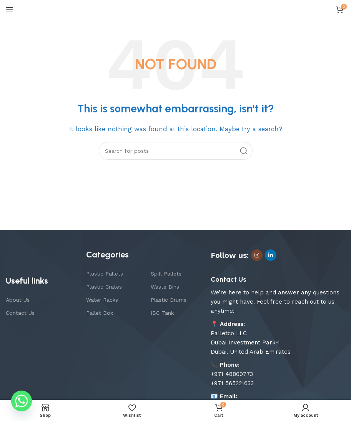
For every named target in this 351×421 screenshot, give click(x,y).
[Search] (176, 151)
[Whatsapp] (21, 401)
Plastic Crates (104, 287)
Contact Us (20, 313)
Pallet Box (99, 313)
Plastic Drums (168, 300)
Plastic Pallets (104, 274)
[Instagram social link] (257, 255)
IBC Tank (162, 313)
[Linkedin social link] (270, 255)
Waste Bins (165, 287)
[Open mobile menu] (9, 9)
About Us (18, 300)
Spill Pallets (166, 274)
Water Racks (102, 300)
